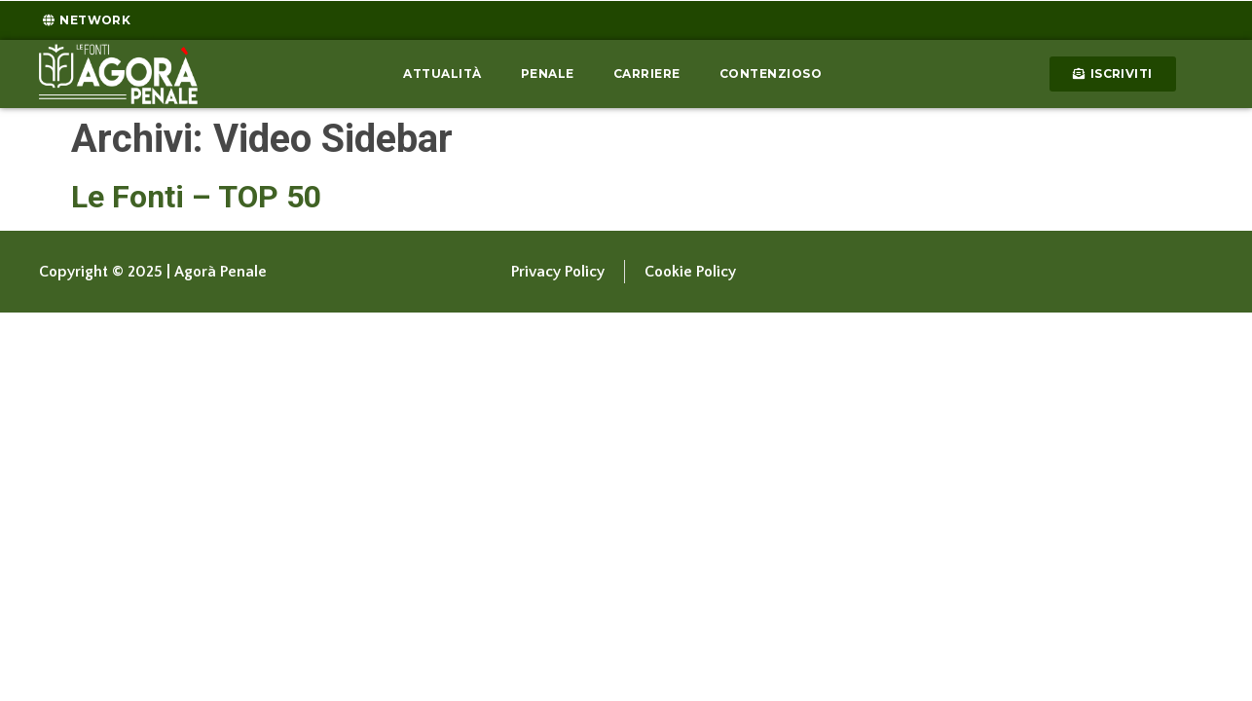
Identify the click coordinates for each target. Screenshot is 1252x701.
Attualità (442, 73)
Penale (547, 73)
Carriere (647, 73)
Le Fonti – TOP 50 (196, 196)
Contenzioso (771, 73)
